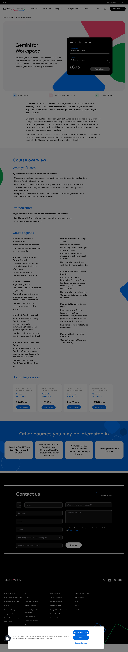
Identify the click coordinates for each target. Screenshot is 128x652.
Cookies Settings (81, 643)
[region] (56, 637)
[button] (7, 638)
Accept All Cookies (81, 632)
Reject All (81, 638)
